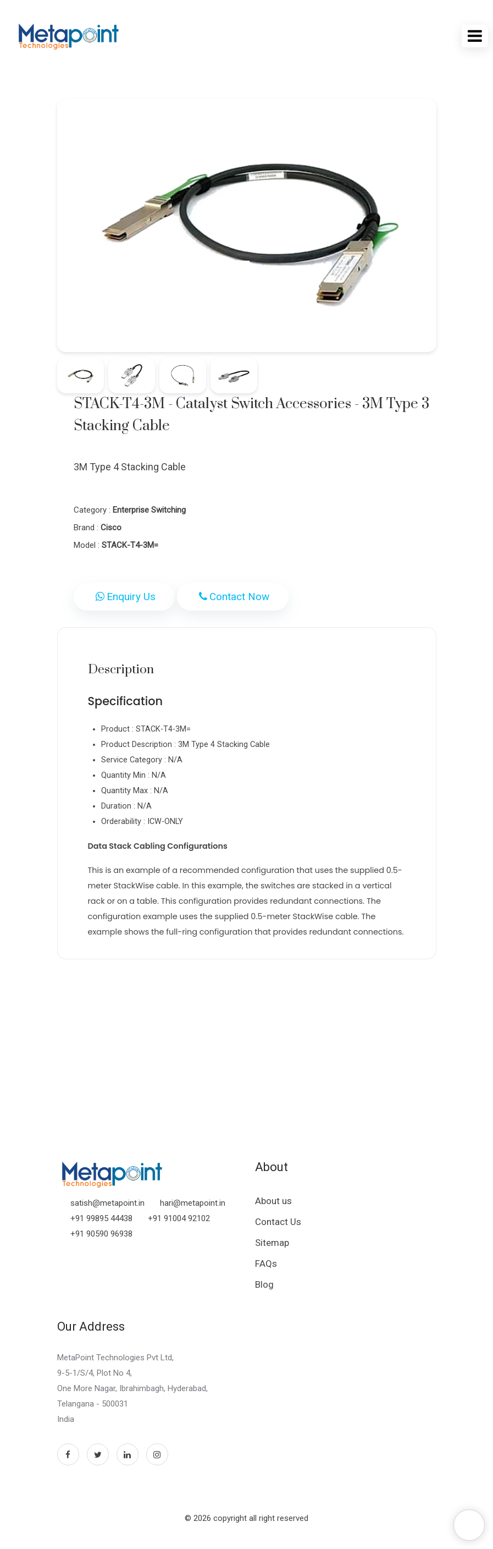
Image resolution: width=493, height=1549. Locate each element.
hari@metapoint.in (192, 1203)
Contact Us (278, 1221)
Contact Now (232, 596)
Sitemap (272, 1242)
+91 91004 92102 (179, 1218)
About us (273, 1200)
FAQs (266, 1263)
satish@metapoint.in (107, 1203)
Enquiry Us (124, 596)
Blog (264, 1284)
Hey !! (427, 1524)
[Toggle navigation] (475, 36)
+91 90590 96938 (101, 1234)
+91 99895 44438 (101, 1218)
